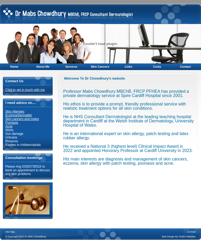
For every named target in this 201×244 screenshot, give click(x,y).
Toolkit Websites (187, 236)
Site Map (10, 232)
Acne (8, 126)
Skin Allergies (14, 111)
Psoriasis (11, 123)
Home (14, 66)
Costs (157, 66)
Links (129, 66)
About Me (42, 66)
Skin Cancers (100, 66)
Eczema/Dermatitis (18, 115)
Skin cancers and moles (22, 119)
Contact (185, 66)
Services (71, 66)
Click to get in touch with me (25, 90)
